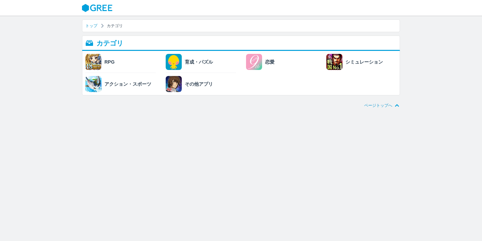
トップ (91, 25)
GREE (98, 8)
